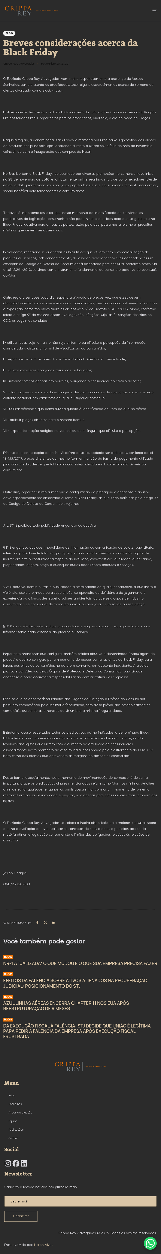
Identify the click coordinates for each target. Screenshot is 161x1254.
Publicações (16, 1129)
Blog (9, 33)
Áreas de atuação (20, 1112)
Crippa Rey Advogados (18, 64)
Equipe (13, 1121)
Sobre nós (15, 1104)
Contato (13, 1138)
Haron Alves (43, 1245)
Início (12, 1095)
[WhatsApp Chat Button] (150, 1243)
